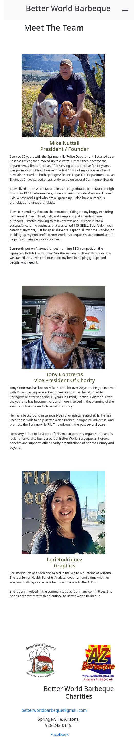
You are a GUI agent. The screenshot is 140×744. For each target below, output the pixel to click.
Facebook (60, 734)
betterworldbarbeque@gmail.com (54, 710)
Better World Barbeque (68, 8)
